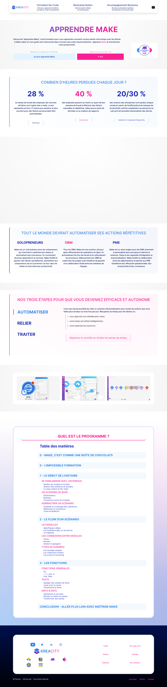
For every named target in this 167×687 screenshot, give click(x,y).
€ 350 (100, 57)
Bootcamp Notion (82, 5)
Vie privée (133, 676)
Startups (135, 653)
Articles (106, 653)
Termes (142, 676)
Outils (105, 645)
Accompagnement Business (122, 5)
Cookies (151, 676)
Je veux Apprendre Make (44, 57)
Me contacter (135, 661)
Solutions (105, 661)
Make (103, 42)
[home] (23, 7)
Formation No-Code (48, 5)
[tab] (36, 312)
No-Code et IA (135, 645)
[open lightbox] (38, 388)
